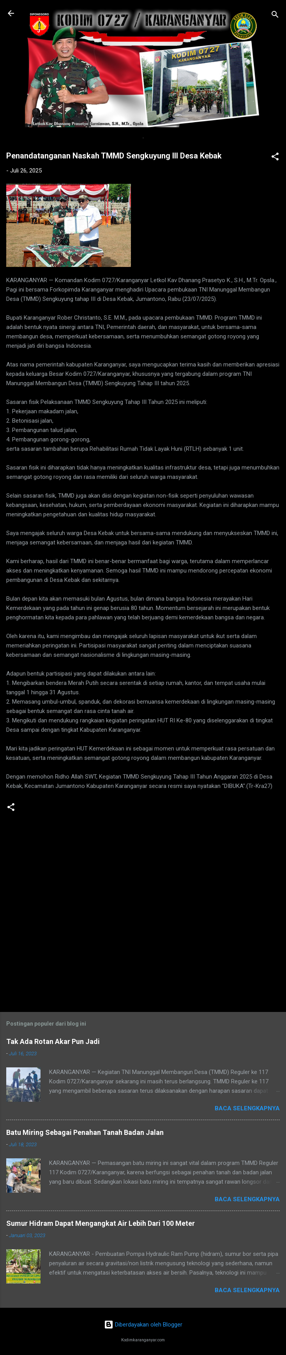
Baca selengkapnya (247, 1108)
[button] (275, 158)
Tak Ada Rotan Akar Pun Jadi (53, 1041)
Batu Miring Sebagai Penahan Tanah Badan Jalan (85, 1132)
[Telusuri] (275, 16)
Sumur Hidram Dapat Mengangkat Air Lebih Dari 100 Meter (100, 1223)
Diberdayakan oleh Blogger (143, 1324)
